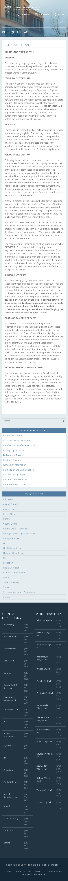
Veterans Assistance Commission (19, 592)
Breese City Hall (44, 668)
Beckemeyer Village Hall (42, 658)
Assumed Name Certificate (16, 440)
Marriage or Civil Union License (18, 469)
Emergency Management (10, 699)
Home (10, 872)
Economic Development (34, 874)
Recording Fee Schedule (15, 479)
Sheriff (6, 577)
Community (54, 872)
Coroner (7, 518)
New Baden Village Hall (42, 767)
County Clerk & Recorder (15, 528)
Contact (23, 14)
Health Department (12, 548)
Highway (7, 745)
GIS (5, 543)
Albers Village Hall (45, 620)
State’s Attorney (11, 582)
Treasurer (8, 587)
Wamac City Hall (44, 802)
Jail (4, 557)
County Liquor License (14, 450)
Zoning (6, 597)
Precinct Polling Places (14, 474)
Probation (8, 562)
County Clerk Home (12, 435)
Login (34, 868)
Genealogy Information (14, 464)
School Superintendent (14, 572)
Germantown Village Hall (43, 719)
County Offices (23, 872)
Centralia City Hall (45, 693)
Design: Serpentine (50, 865)
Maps (58, 14)
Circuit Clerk (9, 514)
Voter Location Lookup (14, 484)
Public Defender (11, 567)
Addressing (8, 499)
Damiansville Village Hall (42, 707)
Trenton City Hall (44, 790)
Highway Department (13, 553)
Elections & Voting (12, 460)
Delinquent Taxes (13, 455)
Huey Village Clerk (45, 741)
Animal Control (10, 504)
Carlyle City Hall (44, 681)
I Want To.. (40, 872)
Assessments (9, 509)
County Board (10, 523)
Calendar (41, 14)
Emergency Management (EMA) (19, 533)
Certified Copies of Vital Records (19, 445)
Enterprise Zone (11, 538)
